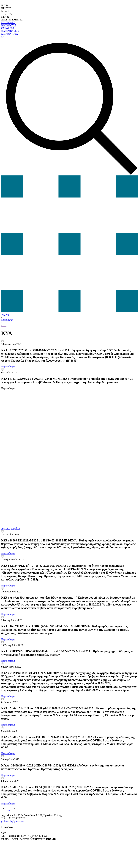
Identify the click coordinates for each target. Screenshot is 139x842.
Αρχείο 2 (15, 528)
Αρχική (5, 314)
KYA (3, 325)
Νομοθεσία (7, 319)
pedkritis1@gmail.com (12, 821)
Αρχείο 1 (5, 528)
